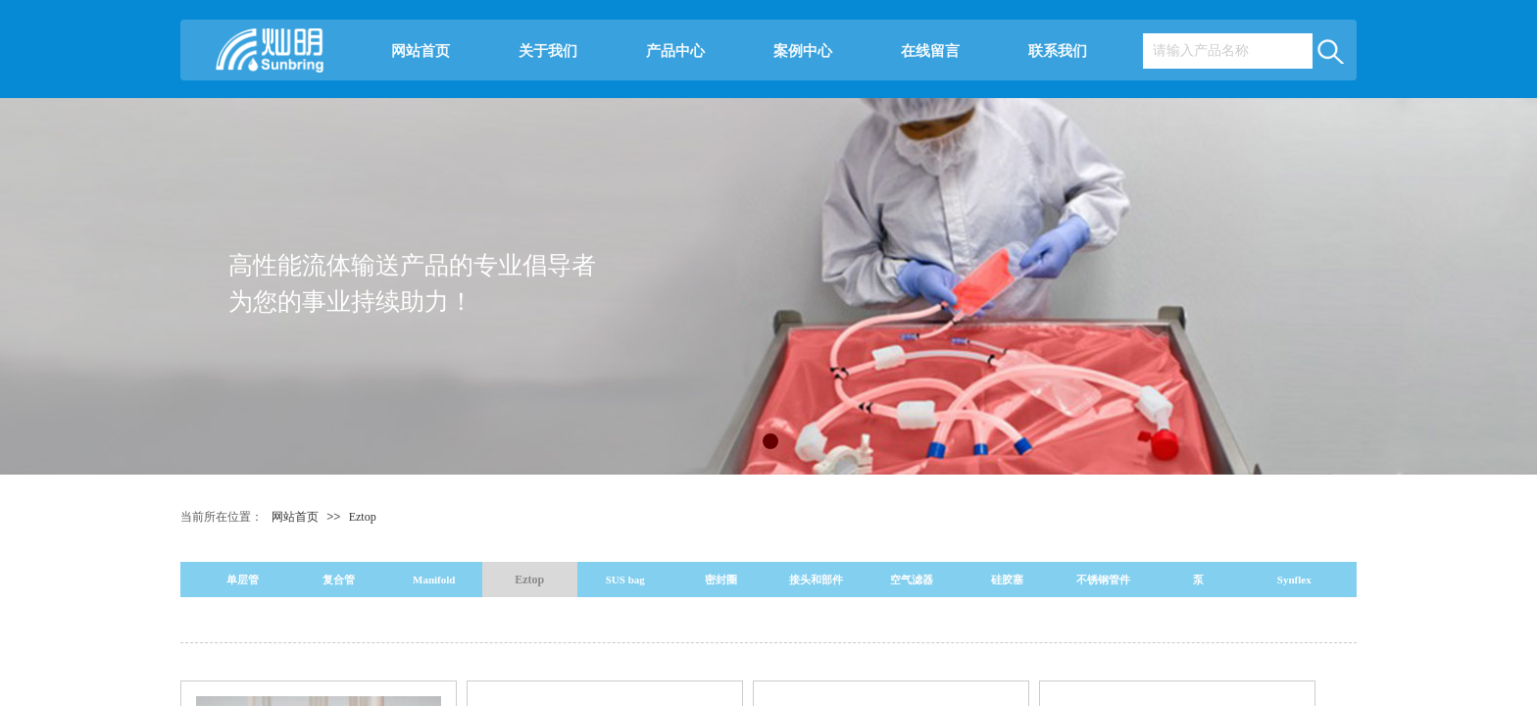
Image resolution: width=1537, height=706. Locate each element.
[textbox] (1227, 51)
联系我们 (1057, 51)
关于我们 (548, 51)
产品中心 (675, 51)
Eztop (362, 517)
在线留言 (930, 51)
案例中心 (802, 51)
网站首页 (420, 51)
